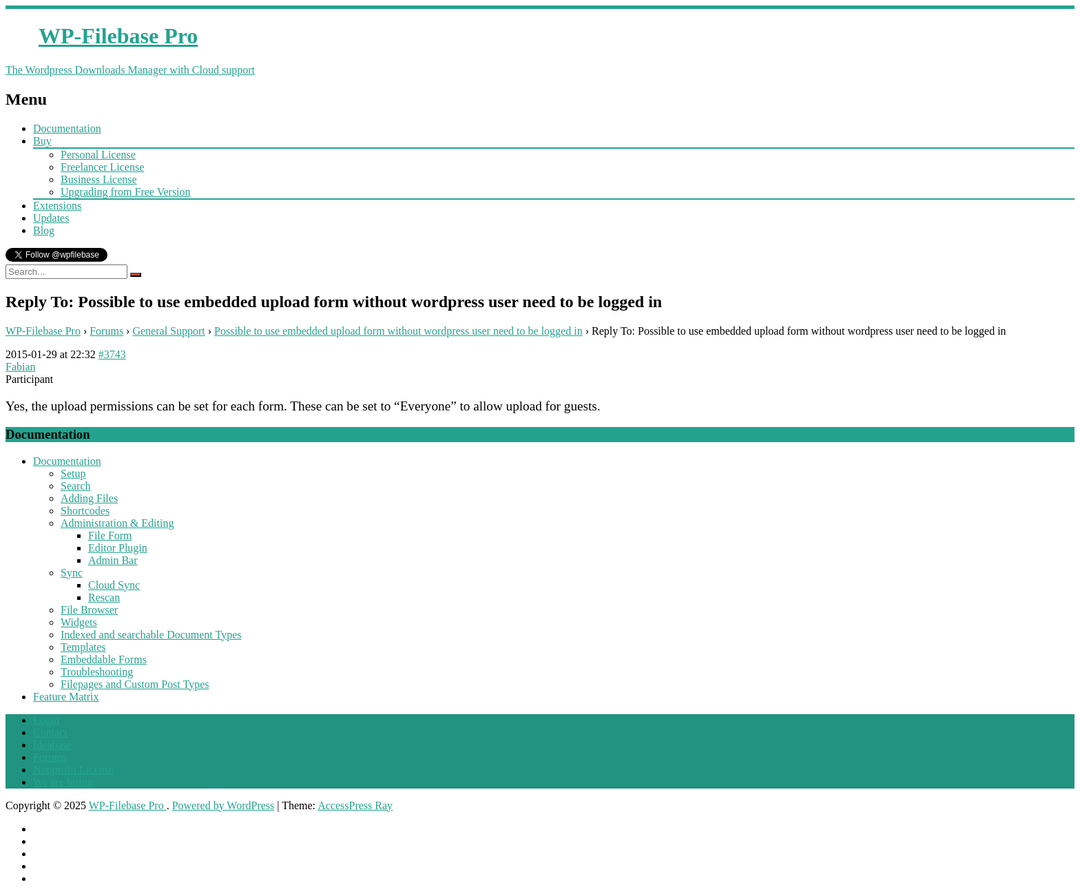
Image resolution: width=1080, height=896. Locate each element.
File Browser (89, 610)
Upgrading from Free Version (126, 192)
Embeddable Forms (104, 659)
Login (46, 720)
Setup (73, 473)
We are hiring (63, 782)
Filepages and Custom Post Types (135, 684)
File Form (110, 535)
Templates (83, 647)
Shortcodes (85, 511)
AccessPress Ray (355, 805)
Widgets (79, 622)
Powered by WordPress (223, 805)
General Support (168, 331)
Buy (42, 141)
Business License (99, 179)
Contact (50, 732)
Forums (106, 331)
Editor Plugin (117, 548)
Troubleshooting (97, 672)
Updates (51, 218)
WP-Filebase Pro (43, 331)
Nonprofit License (73, 769)
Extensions (57, 205)
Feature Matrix (66, 696)
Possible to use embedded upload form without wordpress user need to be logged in (398, 331)
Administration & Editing (117, 523)
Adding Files (89, 498)
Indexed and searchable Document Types (151, 634)
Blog (43, 230)
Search (76, 486)
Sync (72, 573)
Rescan (104, 597)
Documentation (67, 128)
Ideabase (52, 745)
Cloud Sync (114, 585)
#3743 (112, 354)
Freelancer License (102, 167)
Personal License (98, 154)
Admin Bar (113, 560)
